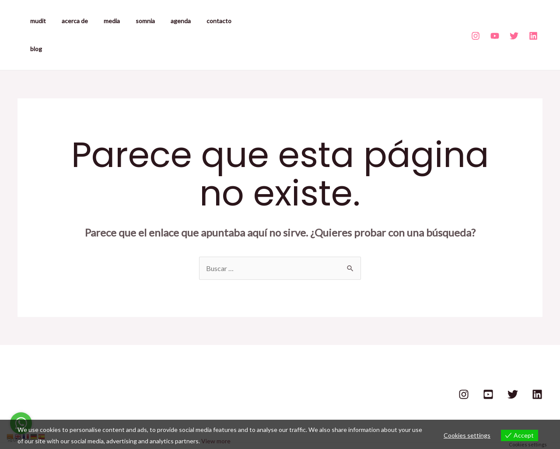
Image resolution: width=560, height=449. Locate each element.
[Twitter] (514, 21)
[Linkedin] (533, 21)
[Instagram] (475, 21)
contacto (199, 20)
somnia (133, 20)
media (103, 20)
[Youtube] (494, 21)
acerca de (69, 20)
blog (230, 20)
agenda (165, 20)
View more (216, 441)
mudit (36, 20)
